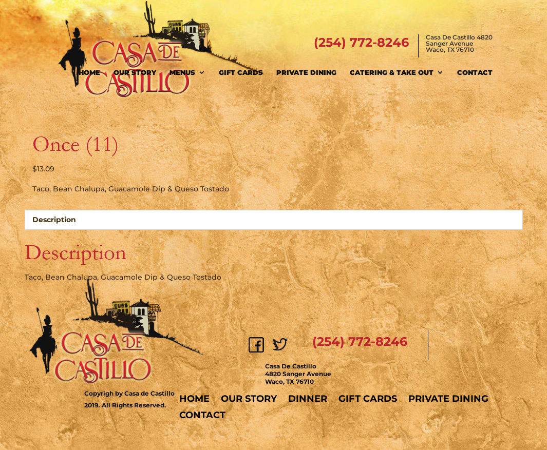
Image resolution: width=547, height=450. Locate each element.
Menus (182, 72)
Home (89, 72)
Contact (475, 72)
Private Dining (306, 72)
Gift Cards (241, 72)
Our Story (135, 72)
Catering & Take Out (391, 72)
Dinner (307, 398)
